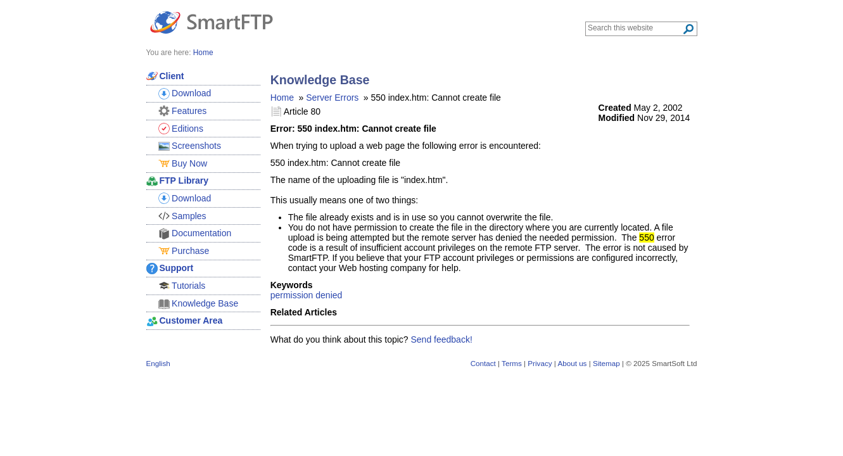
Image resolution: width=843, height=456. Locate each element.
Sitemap (606, 363)
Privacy (540, 363)
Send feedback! (441, 339)
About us (571, 363)
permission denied (306, 295)
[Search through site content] (635, 27)
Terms (512, 363)
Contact (483, 363)
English (158, 363)
